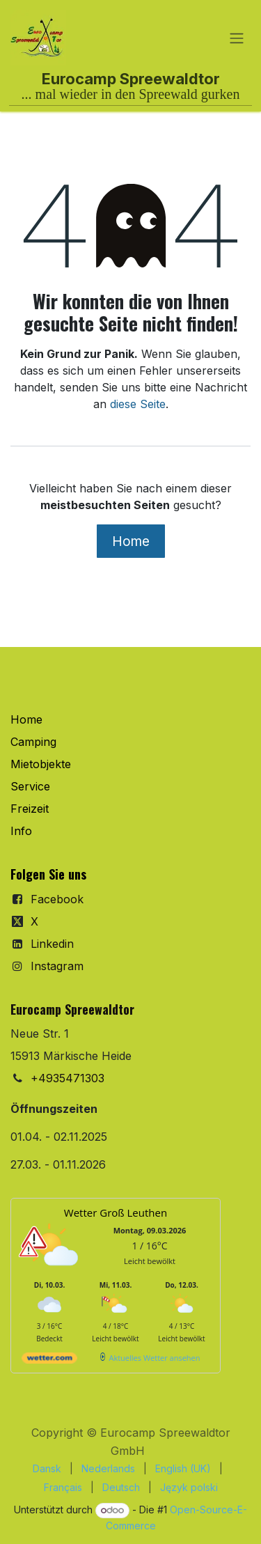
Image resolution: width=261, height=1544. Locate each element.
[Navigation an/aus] (237, 37)
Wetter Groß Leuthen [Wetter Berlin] (115, 1212)
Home (131, 541)
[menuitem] (47, 1468)
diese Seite (138, 404)
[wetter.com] (49, 1360)
